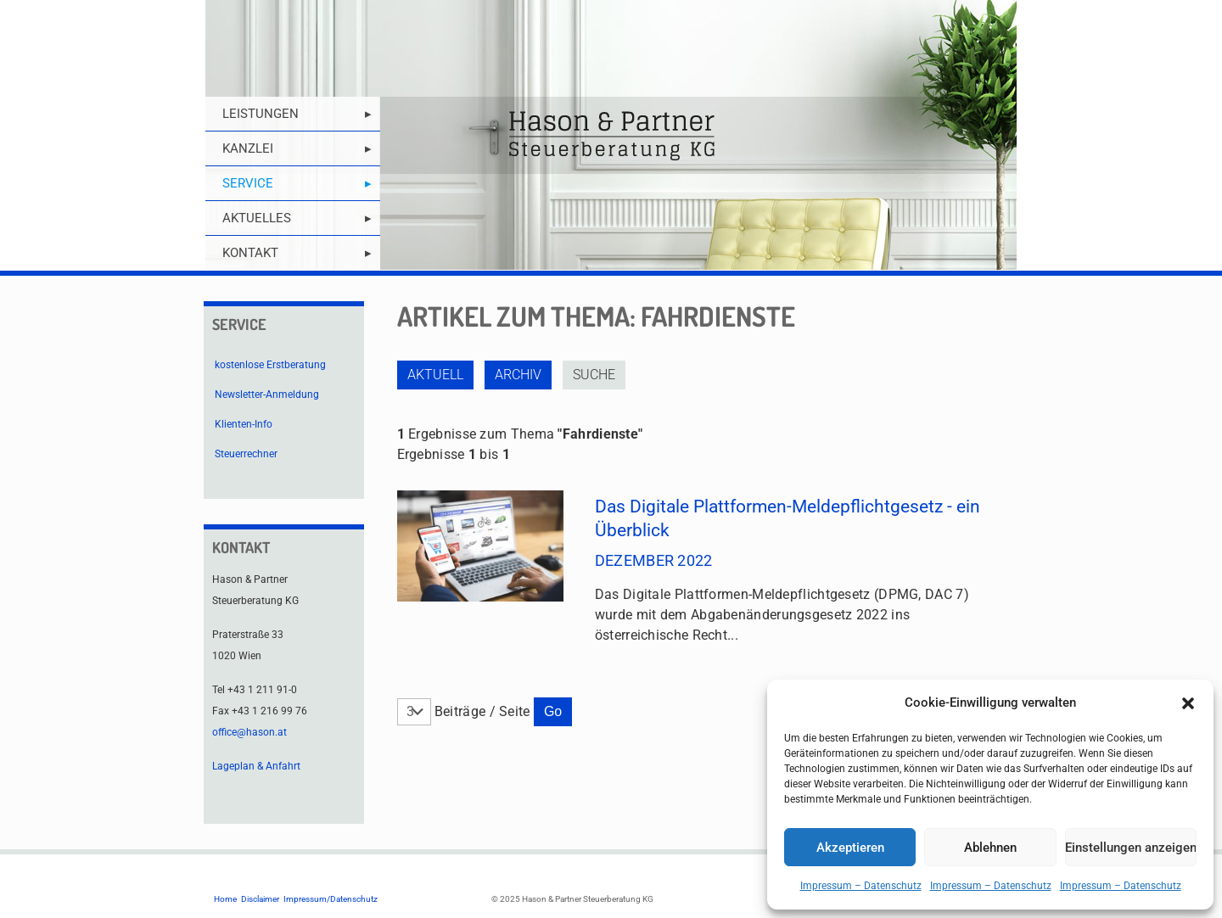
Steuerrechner (246, 454)
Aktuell (435, 375)
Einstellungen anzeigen (1131, 847)
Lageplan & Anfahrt (256, 766)
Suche (594, 375)
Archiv (518, 375)
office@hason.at (249, 732)
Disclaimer (260, 899)
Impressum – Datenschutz (861, 886)
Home (225, 899)
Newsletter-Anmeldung (267, 394)
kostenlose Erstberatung (270, 365)
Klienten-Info (243, 424)
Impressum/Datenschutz (330, 899)
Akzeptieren (850, 847)
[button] (1188, 703)
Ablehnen (990, 847)
